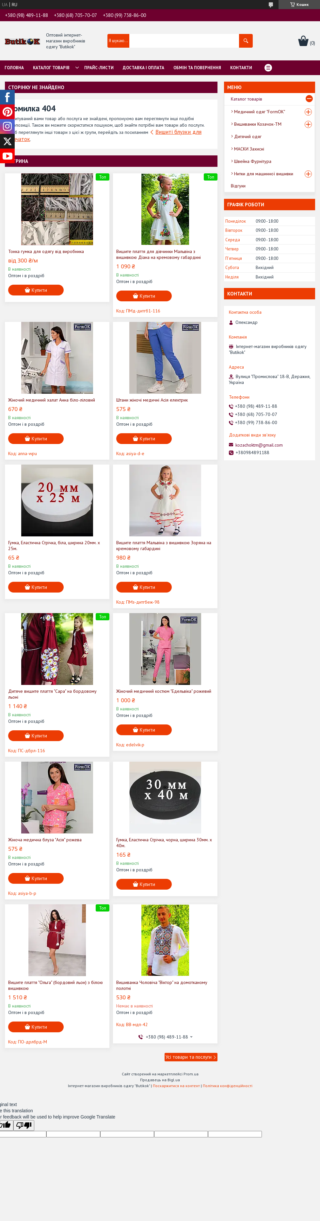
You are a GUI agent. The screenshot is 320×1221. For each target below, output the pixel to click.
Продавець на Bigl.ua (160, 1079)
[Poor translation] (23, 1125)
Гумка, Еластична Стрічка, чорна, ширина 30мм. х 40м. (164, 842)
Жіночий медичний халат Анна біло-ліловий (51, 400)
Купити (39, 290)
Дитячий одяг (248, 136)
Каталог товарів (51, 68)
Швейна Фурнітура (252, 161)
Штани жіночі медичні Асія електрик (152, 400)
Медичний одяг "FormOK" (259, 112)
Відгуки (238, 186)
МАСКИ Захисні (249, 149)
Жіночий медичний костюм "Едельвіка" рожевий (163, 691)
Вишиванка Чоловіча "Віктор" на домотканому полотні (161, 985)
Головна (14, 68)
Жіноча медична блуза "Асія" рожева (45, 840)
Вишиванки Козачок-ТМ (257, 124)
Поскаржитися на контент (176, 1085)
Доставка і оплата (143, 68)
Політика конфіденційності (227, 1085)
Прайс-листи (99, 68)
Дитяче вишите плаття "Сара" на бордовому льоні (52, 694)
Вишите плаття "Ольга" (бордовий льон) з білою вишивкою (55, 985)
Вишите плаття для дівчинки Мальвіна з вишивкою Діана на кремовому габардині (158, 254)
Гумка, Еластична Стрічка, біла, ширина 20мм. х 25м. (54, 545)
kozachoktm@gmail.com (259, 445)
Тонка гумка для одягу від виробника (46, 251)
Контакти (241, 68)
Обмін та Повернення (197, 68)
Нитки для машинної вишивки (263, 174)
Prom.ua (191, 1073)
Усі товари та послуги (189, 1057)
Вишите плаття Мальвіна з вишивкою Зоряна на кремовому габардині (163, 545)
